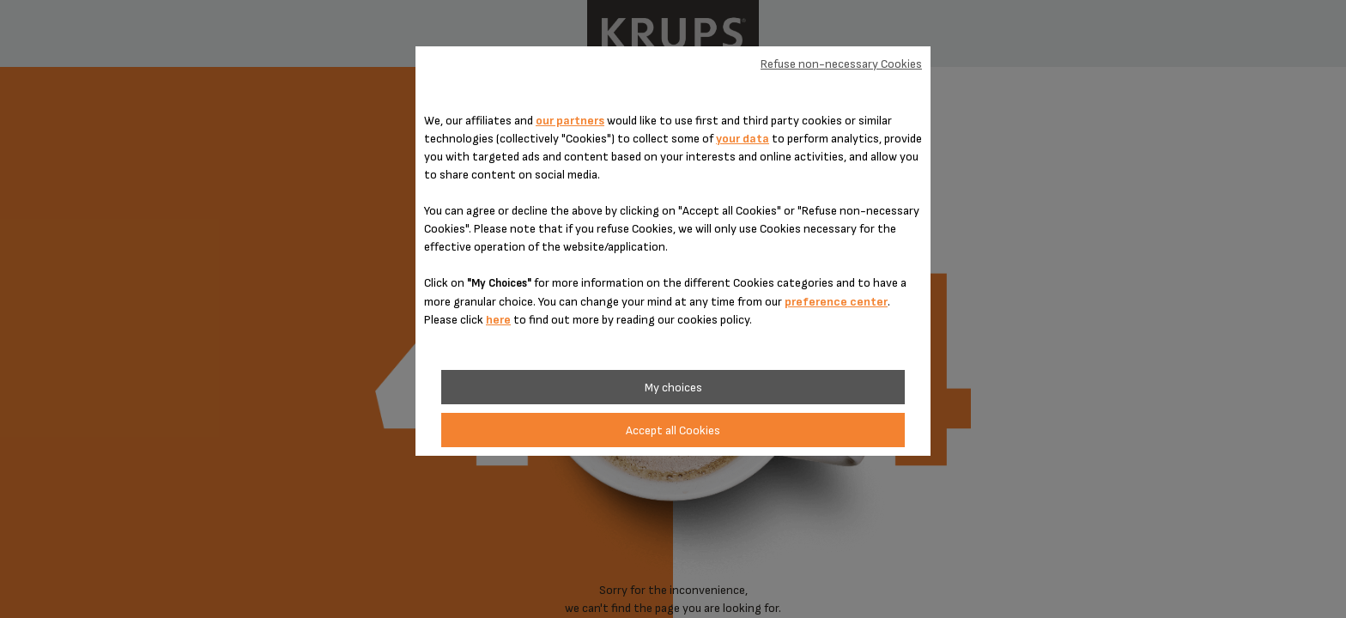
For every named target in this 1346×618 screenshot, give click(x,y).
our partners (570, 120)
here (498, 319)
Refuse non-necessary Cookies (841, 64)
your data (742, 138)
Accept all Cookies (673, 430)
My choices (673, 387)
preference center (836, 301)
